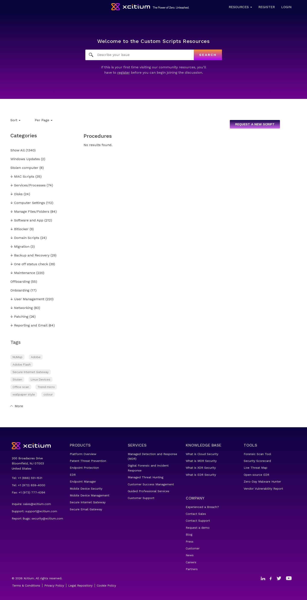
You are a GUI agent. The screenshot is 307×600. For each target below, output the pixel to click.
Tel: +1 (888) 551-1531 (27, 478)
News (190, 555)
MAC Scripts (22, 177)
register (123, 72)
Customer (193, 548)
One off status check (29, 264)
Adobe (36, 357)
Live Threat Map (255, 467)
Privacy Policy (54, 585)
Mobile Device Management (89, 495)
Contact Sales (196, 513)
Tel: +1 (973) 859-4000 (28, 485)
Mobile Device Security (86, 488)
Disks (16, 194)
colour (48, 394)
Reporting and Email (29, 325)
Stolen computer (24, 168)
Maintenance (22, 273)
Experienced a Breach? (202, 507)
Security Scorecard (257, 460)
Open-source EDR (256, 474)
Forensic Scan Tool (257, 454)
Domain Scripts (24, 238)
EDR (73, 474)
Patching (19, 317)
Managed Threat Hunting (145, 477)
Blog (189, 534)
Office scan (21, 387)
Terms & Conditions (26, 585)
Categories (23, 136)
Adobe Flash (22, 364)
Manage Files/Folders (29, 212)
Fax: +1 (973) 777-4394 (28, 492)
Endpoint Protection (84, 467)
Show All (17, 150)
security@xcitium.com (47, 518)
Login (286, 7)
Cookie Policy (106, 585)
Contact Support (198, 520)
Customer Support (141, 498)
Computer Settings (27, 203)
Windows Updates (25, 159)
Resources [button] (240, 7)
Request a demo (198, 527)
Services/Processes (28, 185)
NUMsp (17, 357)
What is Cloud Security (202, 454)
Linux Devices (40, 379)
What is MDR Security (201, 460)
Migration (19, 247)
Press (189, 541)
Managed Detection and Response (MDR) (152, 456)
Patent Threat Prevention (88, 460)
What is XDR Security (201, 467)
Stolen (17, 379)
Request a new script (255, 124)
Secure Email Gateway (86, 509)
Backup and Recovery (29, 255)
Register (266, 7)
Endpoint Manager (83, 481)
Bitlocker (19, 229)
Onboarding (19, 290)
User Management (27, 299)
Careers (191, 562)
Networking (21, 308)
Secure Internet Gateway (31, 372)
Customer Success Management (151, 484)
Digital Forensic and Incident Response (148, 468)
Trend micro (46, 387)
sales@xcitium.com (37, 504)
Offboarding (20, 282)
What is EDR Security (201, 474)
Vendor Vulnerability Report (263, 488)
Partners (192, 569)
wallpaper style (24, 394)
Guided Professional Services (148, 491)
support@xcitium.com (41, 511)
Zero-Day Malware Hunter (262, 481)
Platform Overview (83, 454)
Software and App (26, 220)
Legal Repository (80, 585)
